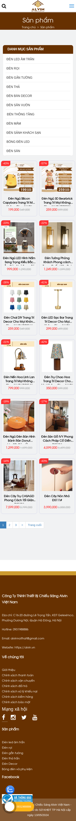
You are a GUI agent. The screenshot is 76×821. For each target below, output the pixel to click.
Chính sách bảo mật (16, 702)
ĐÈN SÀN (13, 151)
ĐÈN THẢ (13, 86)
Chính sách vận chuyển (18, 680)
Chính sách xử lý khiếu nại (19, 691)
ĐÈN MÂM (14, 123)
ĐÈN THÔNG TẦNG (20, 114)
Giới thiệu (8, 669)
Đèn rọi (7, 747)
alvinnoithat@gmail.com (27, 638)
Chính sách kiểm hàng (17, 696)
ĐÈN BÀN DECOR (19, 96)
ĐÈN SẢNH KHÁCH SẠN (24, 132)
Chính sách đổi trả (14, 686)
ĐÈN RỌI (13, 68)
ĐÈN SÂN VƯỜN (18, 105)
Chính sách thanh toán (18, 675)
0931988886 (23, 806)
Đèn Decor (9, 763)
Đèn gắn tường (12, 753)
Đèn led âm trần (13, 742)
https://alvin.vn (25, 647)
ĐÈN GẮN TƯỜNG (19, 77)
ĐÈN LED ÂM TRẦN (20, 59)
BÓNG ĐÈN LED (18, 141)
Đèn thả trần (11, 758)
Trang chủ (29, 27)
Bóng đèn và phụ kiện (17, 769)
